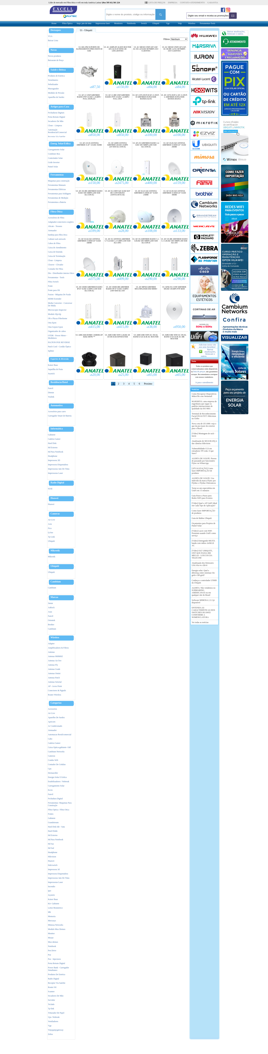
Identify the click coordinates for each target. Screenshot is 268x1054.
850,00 (94, 134)
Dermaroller (53, 773)
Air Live (51, 520)
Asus (50, 612)
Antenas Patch (54, 677)
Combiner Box (54, 154)
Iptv (49, 891)
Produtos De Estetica (56, 974)
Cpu (49, 768)
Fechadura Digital (55, 798)
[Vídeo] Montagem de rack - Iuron (203, 434)
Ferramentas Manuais (57, 185)
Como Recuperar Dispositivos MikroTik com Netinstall (204, 395)
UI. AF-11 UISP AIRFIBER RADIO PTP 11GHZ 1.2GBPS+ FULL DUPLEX (89, 97)
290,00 (151, 278)
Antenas (51, 652)
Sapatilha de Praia (55, 369)
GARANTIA (212, 2)
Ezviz (50, 790)
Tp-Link (51, 537)
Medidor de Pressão (56, 93)
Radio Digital (57, 482)
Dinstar (51, 392)
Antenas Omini (54, 673)
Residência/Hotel (59, 382)
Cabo (50, 739)
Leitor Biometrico (55, 908)
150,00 (123, 86)
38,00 (152, 326)
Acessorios (52, 709)
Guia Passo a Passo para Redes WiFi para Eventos (202, 496)
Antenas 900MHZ (55, 656)
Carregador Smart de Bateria (60, 416)
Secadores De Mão (56, 121)
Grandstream (53, 822)
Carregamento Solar (56, 149)
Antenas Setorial (55, 682)
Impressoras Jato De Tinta (58, 469)
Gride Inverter (54, 162)
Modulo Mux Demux (56, 929)
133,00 (179, 230)
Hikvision (52, 856)
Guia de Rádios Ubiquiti (202, 518)
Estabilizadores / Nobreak (58, 781)
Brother (51, 624)
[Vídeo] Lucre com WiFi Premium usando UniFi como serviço (204, 533)
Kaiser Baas (53, 365)
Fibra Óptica (67, 23)
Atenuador (52, 230)
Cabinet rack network (57, 239)
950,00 (179, 326)
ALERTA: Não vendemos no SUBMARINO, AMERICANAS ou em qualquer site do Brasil (204, 591)
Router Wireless (54, 695)
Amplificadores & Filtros (58, 648)
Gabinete (51, 435)
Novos (54, 50)
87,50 (95, 86)
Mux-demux (53, 942)
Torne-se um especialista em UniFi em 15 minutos (203, 489)
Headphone (52, 456)
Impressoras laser (103, 23)
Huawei (54, 498)
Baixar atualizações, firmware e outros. (208, 352)
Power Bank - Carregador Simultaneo (58, 968)
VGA (50, 36)
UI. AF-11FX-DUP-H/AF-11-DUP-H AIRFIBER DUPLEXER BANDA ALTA (145, 97)
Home (53, 23)
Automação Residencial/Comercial (57, 131)
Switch (144, 23)
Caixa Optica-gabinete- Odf (59, 747)
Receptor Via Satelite (56, 136)
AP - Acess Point (55, 686)
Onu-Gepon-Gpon (55, 327)
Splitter (51, 351)
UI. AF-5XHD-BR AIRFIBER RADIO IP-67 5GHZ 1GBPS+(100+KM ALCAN (117, 289)
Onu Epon (52, 323)
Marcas (54, 597)
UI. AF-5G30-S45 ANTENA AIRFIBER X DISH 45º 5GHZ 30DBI (174, 193)
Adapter (51, 643)
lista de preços (199, 371)
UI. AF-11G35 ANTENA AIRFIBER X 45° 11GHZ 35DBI (89, 144)
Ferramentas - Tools (56, 277)
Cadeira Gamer (54, 439)
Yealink (51, 397)
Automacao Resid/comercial (59, 734)
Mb (49, 912)
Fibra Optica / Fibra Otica (58, 809)
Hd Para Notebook (55, 452)
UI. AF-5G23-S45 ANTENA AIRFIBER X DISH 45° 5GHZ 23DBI (146, 193)
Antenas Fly (53, 665)
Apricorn (51, 722)
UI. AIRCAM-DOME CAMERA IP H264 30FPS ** (89, 336)
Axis (50, 524)
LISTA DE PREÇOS (156, 2)
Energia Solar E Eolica (57, 777)
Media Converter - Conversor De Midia (60, 304)
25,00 (123, 374)
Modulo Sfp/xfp (54, 314)
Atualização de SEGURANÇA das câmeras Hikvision (204, 442)
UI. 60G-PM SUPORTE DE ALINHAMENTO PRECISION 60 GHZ (89, 49)
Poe (49, 955)
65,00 (152, 374)
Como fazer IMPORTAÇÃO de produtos (203, 511)
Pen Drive (52, 950)
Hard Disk (52, 443)
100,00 (151, 134)
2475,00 (122, 182)
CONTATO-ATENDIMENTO (192, 2)
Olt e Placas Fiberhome (57, 318)
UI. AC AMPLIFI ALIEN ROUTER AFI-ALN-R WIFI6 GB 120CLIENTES (117, 49)
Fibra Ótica (57, 212)
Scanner (51, 991)
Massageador (53, 88)
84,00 (152, 86)
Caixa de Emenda (55, 252)
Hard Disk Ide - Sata (56, 827)
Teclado (51, 1004)
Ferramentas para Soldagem (59, 193)
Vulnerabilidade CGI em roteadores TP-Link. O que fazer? (203, 451)
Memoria (52, 916)
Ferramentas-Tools (207, 23)
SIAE (50, 488)
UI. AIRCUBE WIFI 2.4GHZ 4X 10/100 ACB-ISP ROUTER (117, 336)
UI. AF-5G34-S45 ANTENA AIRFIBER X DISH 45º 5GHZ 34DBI (89, 241)
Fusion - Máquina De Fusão (59, 294)
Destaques (56, 30)
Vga (168, 23)
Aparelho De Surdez (56, 717)
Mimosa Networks (55, 925)
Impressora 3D (54, 460)
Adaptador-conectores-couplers (61, 222)
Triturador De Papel (56, 1013)
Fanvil (50, 388)
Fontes (50, 814)
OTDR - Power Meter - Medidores (57, 336)
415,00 (94, 326)
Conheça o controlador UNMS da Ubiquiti (204, 581)
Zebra (50, 1034)
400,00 (151, 182)
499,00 (123, 278)
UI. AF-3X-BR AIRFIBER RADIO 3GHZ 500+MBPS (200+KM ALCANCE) (89, 193)
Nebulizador (53, 84)
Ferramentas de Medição (58, 198)
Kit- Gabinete (53, 903)
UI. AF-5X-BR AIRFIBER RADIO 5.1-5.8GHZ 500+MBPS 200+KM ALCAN (174, 241)
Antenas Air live (55, 660)
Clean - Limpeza (55, 260)
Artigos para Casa (60, 107)
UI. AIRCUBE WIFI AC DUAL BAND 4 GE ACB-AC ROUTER (145, 336)
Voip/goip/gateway (55, 1030)
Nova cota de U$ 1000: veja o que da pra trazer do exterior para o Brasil (204, 426)
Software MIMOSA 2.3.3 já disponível (203, 601)
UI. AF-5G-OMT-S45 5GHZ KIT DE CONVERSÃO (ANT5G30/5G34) (117, 193)
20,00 (95, 374)
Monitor (51, 933)
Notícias (194, 389)
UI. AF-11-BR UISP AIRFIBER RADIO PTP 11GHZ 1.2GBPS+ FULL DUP (117, 97)
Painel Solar (53, 166)
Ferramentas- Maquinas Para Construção (60, 804)
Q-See (50, 532)
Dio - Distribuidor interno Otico (61, 273)
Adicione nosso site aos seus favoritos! (207, 345)
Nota (193, 361)
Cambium (56, 582)
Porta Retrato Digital (56, 117)
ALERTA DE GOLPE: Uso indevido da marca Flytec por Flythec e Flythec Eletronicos (204, 480)
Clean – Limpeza (55, 125)
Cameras (55, 514)
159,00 (179, 182)
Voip (180, 23)
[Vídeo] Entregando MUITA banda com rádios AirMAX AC (203, 543)
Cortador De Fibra (55, 269)
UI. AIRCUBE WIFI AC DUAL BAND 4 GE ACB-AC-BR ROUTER (174, 337)
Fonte (50, 286)
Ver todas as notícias (200, 622)
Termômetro (53, 80)
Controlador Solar (55, 158)
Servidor (51, 1000)
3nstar (50, 603)
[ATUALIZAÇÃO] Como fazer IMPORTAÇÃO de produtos (202, 470)
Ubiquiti (155, 23)
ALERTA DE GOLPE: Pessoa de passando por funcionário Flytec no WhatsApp (204, 460)
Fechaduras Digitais (56, 112)
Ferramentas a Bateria (57, 202)
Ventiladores (53, 1021)
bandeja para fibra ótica (57, 235)
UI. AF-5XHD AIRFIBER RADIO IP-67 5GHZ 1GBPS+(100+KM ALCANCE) (89, 289)
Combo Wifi (53, 760)
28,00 (123, 230)
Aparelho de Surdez (56, 97)
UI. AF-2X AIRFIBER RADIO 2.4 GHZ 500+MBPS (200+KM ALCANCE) (146, 145)
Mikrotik (55, 550)
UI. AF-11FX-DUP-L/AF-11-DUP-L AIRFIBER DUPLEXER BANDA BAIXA (174, 97)
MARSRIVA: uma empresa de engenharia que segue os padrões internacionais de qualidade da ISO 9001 (204, 405)
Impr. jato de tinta (84, 23)
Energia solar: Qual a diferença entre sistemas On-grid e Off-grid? (203, 572)
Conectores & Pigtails (57, 690)
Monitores (118, 23)
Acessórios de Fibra (56, 218)
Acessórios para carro (57, 411)
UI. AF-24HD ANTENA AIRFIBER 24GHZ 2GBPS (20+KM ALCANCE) (117, 145)
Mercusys (52, 920)
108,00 (151, 230)
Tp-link (51, 1008)
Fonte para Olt (54, 290)
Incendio (51, 886)
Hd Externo (53, 447)
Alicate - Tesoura (55, 226)
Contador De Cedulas (57, 764)
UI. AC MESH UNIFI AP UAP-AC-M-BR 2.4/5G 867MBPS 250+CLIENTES (174, 49)
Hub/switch (52, 865)
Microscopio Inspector (57, 310)
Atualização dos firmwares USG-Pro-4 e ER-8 (203, 564)
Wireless (191, 23)
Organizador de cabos (57, 331)
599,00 (94, 230)
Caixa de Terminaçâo (56, 256)
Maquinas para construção (59, 181)
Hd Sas (51, 844)
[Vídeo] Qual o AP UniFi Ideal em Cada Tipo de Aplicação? (204, 504)
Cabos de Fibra (54, 243)
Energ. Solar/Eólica (61, 143)
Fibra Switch (53, 282)
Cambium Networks (56, 751)
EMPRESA (172, 2)
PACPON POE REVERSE (59, 342)
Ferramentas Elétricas (57, 189)
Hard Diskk (53, 831)
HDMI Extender (54, 299)
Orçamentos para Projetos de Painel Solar (203, 524)
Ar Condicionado (55, 726)
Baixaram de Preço (56, 60)
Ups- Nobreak (54, 1017)
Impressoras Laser (55, 473)
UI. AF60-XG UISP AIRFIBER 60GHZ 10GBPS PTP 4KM (174, 288)
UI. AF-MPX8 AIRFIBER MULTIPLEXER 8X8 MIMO (146, 288)
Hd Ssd (51, 848)
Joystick (51, 373)
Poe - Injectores (54, 959)
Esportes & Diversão (60, 359)
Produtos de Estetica (56, 76)
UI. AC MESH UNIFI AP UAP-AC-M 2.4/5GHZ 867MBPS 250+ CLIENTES (146, 49)
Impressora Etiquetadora (58, 464)
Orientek (51, 620)
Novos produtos (54, 56)
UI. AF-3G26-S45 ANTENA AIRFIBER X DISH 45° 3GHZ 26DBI (174, 145)
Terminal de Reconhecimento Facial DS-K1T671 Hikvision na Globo (204, 416)
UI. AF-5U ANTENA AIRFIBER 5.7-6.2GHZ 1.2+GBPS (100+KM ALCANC (117, 241)
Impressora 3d (54, 869)
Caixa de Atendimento (57, 247)
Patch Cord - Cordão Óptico (59, 346)
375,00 (94, 278)
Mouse (51, 938)
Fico (50, 528)
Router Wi (52, 987)
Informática (57, 429)
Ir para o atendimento (204, 382)
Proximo (148, 383)
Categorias (56, 703)
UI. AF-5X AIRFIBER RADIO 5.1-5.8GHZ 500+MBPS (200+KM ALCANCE (145, 241)
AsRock (51, 607)
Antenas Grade (54, 669)
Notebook (52, 946)
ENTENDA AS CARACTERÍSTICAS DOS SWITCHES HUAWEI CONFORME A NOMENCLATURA (203, 612)
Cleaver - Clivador (55, 264)
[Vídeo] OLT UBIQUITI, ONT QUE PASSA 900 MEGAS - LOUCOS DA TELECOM (202, 554)
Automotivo (57, 405)
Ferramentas (57, 175)
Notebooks (131, 23)
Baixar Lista (53, 40)
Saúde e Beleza (58, 70)
